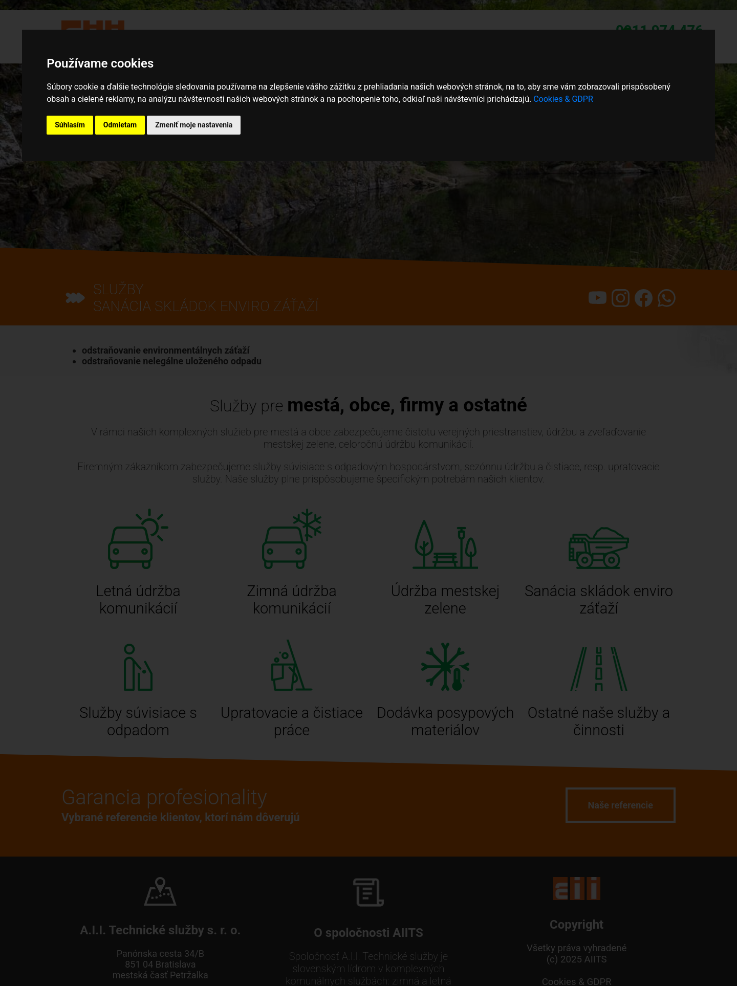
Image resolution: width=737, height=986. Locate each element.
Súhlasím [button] (70, 125)
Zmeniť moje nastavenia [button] (193, 125)
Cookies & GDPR (563, 99)
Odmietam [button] (120, 125)
